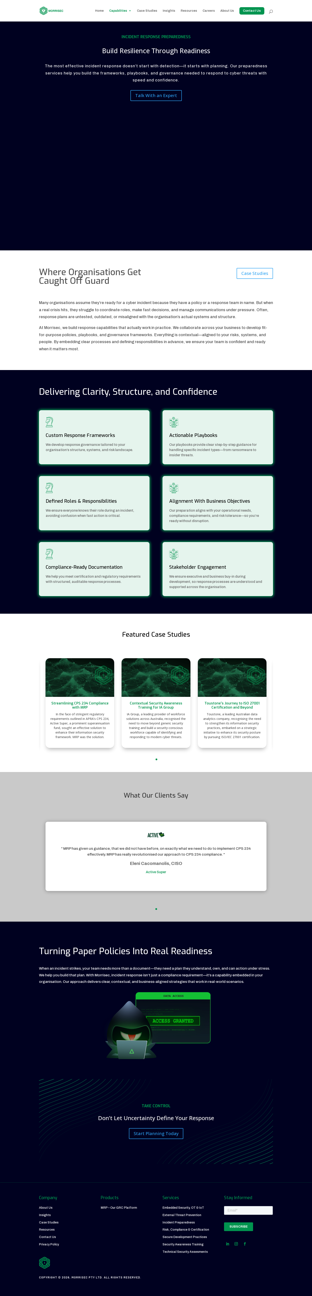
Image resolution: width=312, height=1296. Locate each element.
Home (99, 10)
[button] (156, 759)
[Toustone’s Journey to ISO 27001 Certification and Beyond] (232, 703)
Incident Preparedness (178, 1222)
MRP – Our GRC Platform (119, 1207)
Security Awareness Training (182, 1244)
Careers (209, 10)
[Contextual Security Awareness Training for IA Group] (156, 703)
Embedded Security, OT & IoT (183, 1207)
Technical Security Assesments (185, 1251)
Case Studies (147, 10)
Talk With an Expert (156, 95)
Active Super (151, 872)
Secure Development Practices (184, 1237)
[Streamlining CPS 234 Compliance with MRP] (80, 703)
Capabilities (118, 10)
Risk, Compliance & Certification (185, 1229)
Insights (169, 10)
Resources (189, 10)
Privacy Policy (49, 1244)
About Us (227, 10)
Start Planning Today (156, 1133)
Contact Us (47, 1237)
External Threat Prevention (181, 1215)
